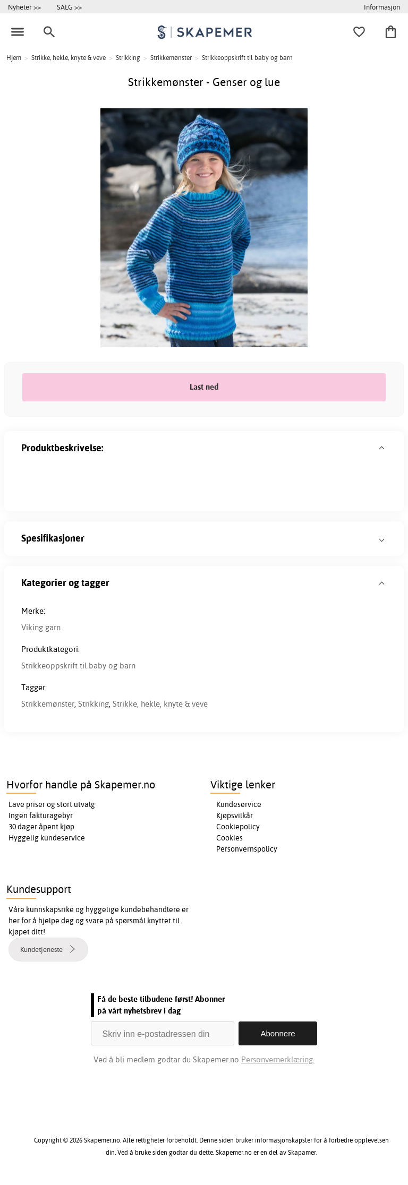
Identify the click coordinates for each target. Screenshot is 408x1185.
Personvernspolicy (246, 849)
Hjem (13, 58)
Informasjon (382, 7)
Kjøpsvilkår (234, 815)
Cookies (229, 838)
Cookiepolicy (238, 826)
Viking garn (41, 627)
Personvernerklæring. (277, 1059)
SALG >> (69, 7)
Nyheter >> (24, 7)
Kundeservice (238, 804)
